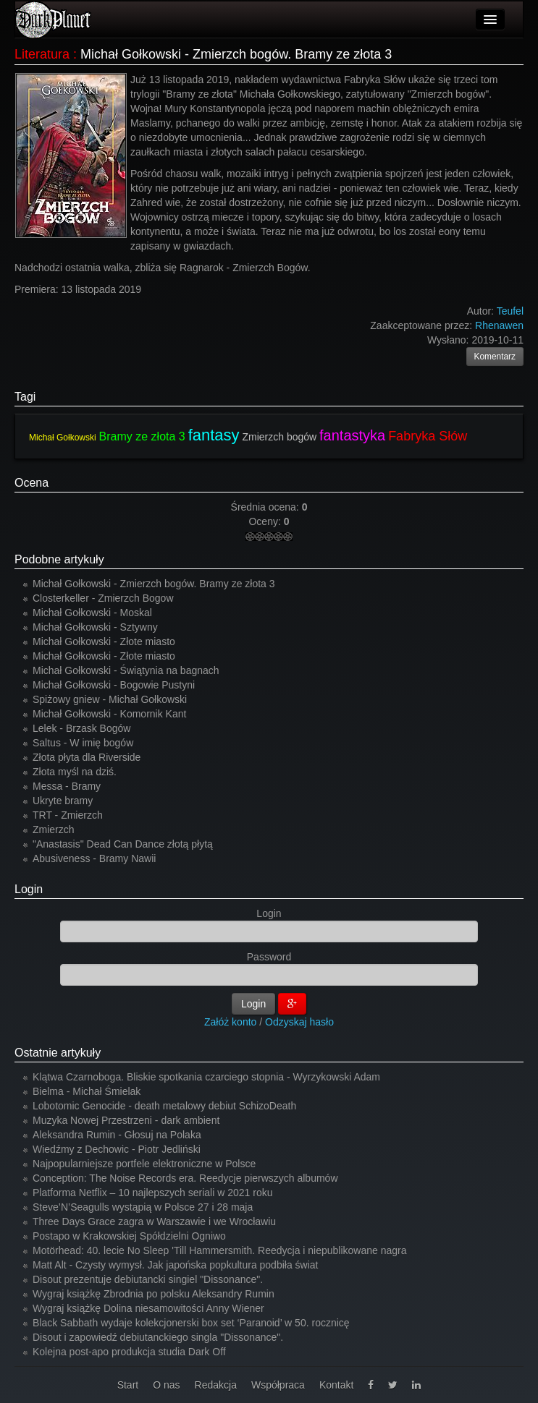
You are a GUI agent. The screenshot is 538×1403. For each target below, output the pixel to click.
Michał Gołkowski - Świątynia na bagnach (126, 670)
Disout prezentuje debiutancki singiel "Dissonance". (148, 1279)
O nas (166, 1385)
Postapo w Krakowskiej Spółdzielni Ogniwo (129, 1236)
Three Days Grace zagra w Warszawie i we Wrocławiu (154, 1221)
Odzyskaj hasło (299, 1022)
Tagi (24, 397)
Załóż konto (230, 1022)
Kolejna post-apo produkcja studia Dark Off (129, 1351)
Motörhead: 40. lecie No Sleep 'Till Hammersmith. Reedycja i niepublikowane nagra (220, 1250)
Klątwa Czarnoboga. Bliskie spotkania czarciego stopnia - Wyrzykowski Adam (206, 1077)
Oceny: (265, 521)
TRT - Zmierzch (68, 815)
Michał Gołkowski (62, 437)
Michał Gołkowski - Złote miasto (104, 641)
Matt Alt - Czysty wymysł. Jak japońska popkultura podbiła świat (176, 1265)
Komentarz (495, 356)
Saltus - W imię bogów (83, 743)
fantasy (214, 435)
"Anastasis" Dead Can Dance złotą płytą (123, 844)
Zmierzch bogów (279, 437)
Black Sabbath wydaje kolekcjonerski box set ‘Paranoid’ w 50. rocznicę (191, 1323)
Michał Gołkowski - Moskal (92, 612)
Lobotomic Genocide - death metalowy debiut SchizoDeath (164, 1106)
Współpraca (278, 1385)
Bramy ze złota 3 (142, 436)
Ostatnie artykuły (57, 1052)
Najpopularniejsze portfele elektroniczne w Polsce (144, 1163)
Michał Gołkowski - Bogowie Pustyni (114, 685)
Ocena (31, 483)
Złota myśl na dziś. (75, 771)
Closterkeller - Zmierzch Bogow (103, 598)
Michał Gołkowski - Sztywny (95, 627)
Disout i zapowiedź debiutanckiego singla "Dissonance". (158, 1337)
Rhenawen (499, 325)
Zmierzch (54, 829)
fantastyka (352, 435)
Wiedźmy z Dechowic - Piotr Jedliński (117, 1149)
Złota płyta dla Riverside (86, 757)
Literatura (42, 54)
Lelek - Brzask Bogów (81, 728)
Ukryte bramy (63, 800)
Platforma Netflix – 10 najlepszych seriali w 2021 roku (153, 1192)
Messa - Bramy (67, 786)
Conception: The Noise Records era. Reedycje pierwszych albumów (185, 1178)
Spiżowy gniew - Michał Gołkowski (110, 699)
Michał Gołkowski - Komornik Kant (109, 714)
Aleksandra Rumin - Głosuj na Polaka (117, 1134)
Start (128, 1385)
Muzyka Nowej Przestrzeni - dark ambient (126, 1120)
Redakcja (216, 1385)
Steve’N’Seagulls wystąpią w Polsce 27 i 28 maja (143, 1207)
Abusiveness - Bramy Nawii (94, 858)
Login (28, 889)
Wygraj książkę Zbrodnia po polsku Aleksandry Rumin (153, 1294)
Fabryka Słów (427, 436)
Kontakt (336, 1385)
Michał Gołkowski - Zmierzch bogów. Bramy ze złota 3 (154, 583)
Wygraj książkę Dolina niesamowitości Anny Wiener (148, 1308)
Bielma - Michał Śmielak (86, 1091)
